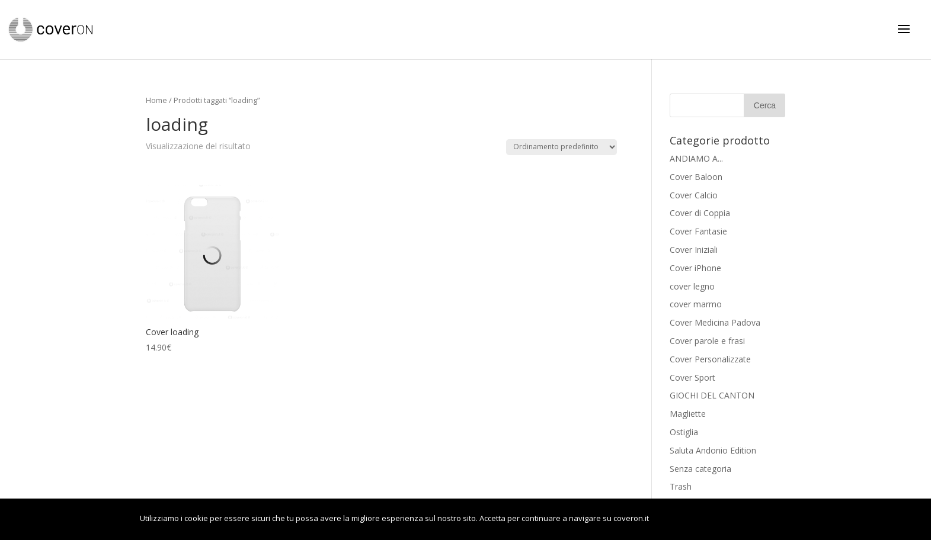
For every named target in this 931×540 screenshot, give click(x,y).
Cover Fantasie (698, 231)
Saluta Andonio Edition (713, 450)
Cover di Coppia (700, 212)
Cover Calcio (694, 195)
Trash (681, 486)
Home (156, 100)
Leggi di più (747, 519)
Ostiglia (684, 432)
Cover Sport (692, 377)
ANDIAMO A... (696, 158)
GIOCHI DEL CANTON (712, 395)
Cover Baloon (696, 176)
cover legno (692, 286)
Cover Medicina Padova (715, 322)
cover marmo (696, 304)
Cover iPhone (695, 268)
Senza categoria (700, 468)
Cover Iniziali (694, 249)
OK (676, 519)
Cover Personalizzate (710, 359)
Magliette (688, 413)
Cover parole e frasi (707, 340)
